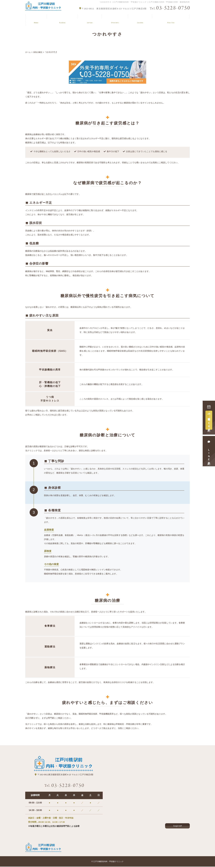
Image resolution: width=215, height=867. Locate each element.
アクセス (138, 17)
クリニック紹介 (61, 17)
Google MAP (177, 825)
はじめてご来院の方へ (170, 17)
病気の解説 (114, 17)
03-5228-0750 (65, 785)
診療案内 (89, 17)
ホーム (35, 17)
